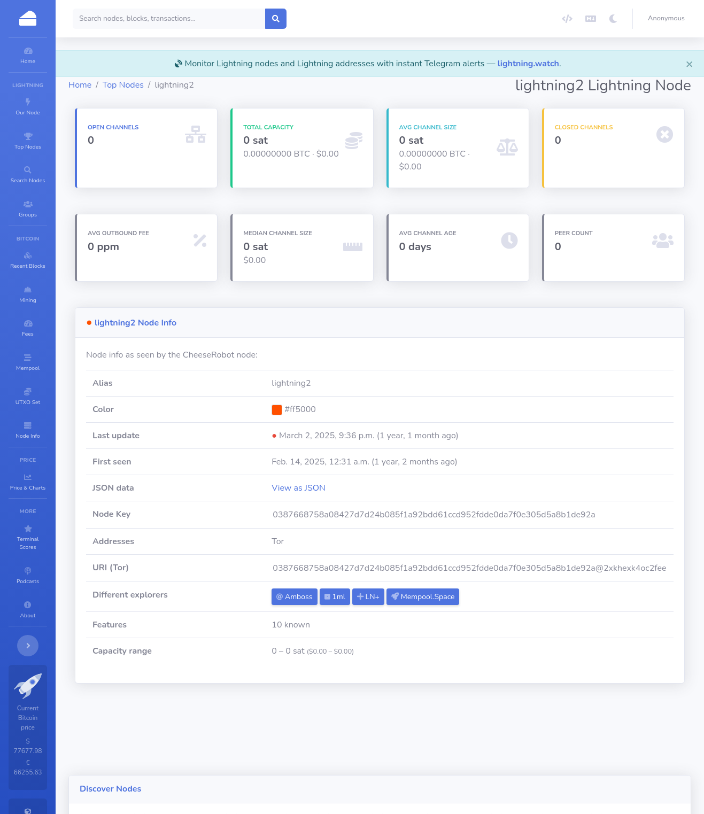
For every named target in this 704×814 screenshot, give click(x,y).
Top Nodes (187, 85)
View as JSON (343, 488)
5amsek (366, 744)
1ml (379, 597)
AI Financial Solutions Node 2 (556, 764)
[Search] (233, 19)
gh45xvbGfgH (529, 744)
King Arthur (469, 744)
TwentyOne (268, 744)
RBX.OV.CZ (255, 764)
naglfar (161, 764)
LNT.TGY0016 (172, 744)
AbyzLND (636, 744)
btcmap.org (364, 764)
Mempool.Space (467, 597)
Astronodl (320, 744)
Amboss (339, 597)
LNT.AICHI (587, 744)
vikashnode (415, 744)
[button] (668, 18)
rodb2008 (416, 764)
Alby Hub (205, 764)
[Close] (689, 63)
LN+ (412, 597)
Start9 (222, 744)
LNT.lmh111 (470, 764)
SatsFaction (309, 764)
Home (144, 85)
